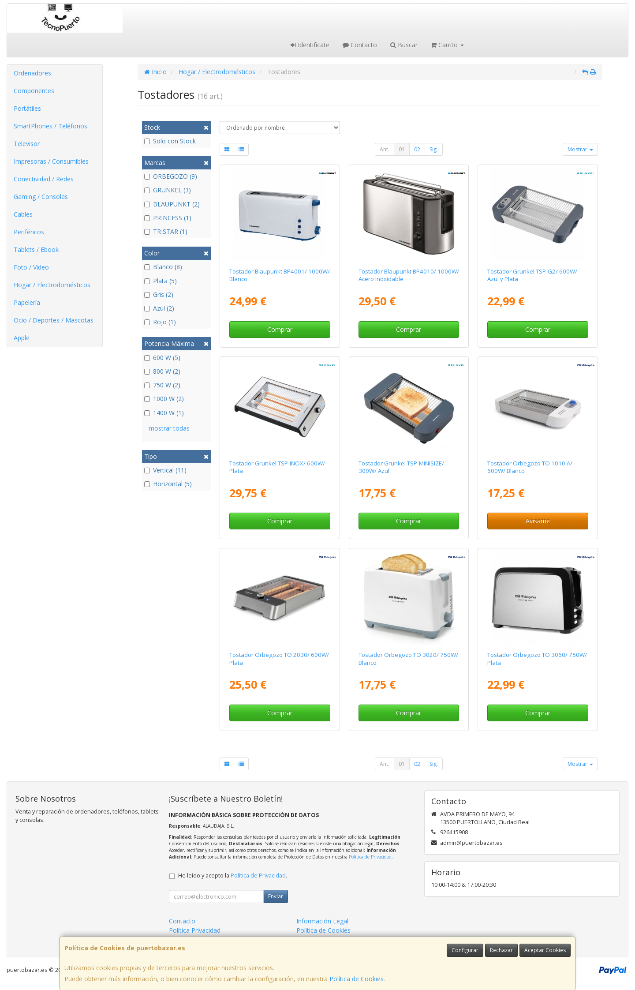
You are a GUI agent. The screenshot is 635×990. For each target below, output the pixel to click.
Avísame (538, 521)
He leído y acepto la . (232, 875)
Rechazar (501, 950)
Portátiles (27, 108)
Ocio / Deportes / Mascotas (53, 320)
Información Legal (322, 921)
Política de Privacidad (370, 857)
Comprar (279, 329)
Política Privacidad (194, 930)
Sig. (434, 149)
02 (417, 149)
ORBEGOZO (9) (170, 176)
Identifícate (310, 45)
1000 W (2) (164, 398)
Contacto (360, 45)
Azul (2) (159, 308)
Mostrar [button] (580, 149)
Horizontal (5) (168, 484)
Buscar (404, 45)
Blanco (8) (163, 266)
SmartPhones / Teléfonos (50, 126)
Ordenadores (32, 73)
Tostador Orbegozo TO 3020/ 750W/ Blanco (408, 658)
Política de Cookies (356, 979)
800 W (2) (162, 371)
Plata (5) (160, 281)
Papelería (27, 302)
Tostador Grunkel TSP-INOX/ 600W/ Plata (277, 467)
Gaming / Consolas (41, 196)
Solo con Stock (170, 141)
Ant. (384, 149)
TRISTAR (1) (165, 231)
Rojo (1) (160, 322)
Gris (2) (158, 294)
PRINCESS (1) (167, 218)
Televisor (27, 143)
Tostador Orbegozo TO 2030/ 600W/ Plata (279, 658)
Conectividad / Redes (44, 179)
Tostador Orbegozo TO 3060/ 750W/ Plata (537, 658)
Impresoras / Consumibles (51, 161)
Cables (23, 214)
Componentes (34, 90)
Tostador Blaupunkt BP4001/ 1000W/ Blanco (279, 275)
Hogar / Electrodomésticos (52, 285)
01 (402, 149)
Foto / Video (31, 267)
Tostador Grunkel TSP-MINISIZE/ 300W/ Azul (401, 467)
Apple (22, 338)
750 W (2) (162, 385)
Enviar (275, 896)
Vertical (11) (165, 470)
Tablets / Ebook (36, 249)
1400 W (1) (164, 413)
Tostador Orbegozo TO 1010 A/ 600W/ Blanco (529, 467)
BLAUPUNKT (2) (172, 204)
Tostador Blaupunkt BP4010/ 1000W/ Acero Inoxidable (409, 275)
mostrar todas (169, 428)
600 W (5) (162, 357)
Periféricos (29, 232)
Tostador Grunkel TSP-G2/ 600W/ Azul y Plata (532, 275)
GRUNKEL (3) (167, 190)
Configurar (465, 950)
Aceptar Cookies (545, 950)
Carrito (447, 45)
